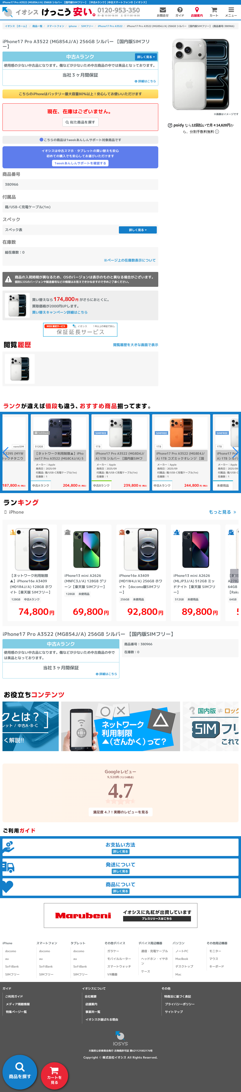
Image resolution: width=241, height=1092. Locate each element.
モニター (215, 951)
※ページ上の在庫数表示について (130, 260)
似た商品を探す (80, 122)
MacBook (181, 959)
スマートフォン (46, 943)
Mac (178, 974)
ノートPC (181, 951)
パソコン (179, 943)
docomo (10, 951)
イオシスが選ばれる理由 (101, 1020)
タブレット (78, 943)
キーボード (216, 966)
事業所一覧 (92, 1012)
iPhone (7, 943)
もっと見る (220, 512)
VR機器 (112, 974)
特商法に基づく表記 (177, 996)
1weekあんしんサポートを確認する (80, 163)
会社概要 (91, 996)
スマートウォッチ (119, 966)
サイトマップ (174, 1012)
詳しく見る (146, 57)
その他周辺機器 (217, 943)
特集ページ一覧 (16, 1012)
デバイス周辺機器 (150, 943)
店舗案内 (91, 1004)
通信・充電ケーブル (154, 951)
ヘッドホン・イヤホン (154, 961)
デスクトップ (184, 966)
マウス (213, 959)
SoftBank (12, 966)
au (7, 959)
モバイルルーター (119, 959)
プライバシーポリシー (180, 1004)
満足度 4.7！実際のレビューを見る (120, 811)
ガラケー (113, 951)
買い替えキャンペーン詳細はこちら (60, 312)
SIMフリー (12, 974)
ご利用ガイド (14, 996)
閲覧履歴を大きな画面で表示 (135, 344)
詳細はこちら (145, 81)
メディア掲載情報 (18, 1004)
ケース (145, 971)
